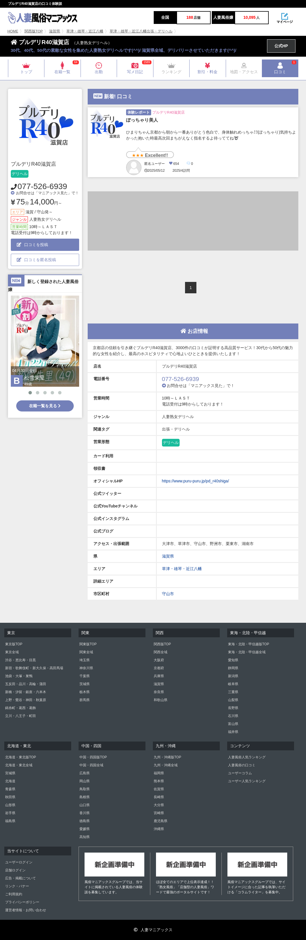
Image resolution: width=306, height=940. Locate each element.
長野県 (233, 708)
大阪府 (159, 660)
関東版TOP (87, 644)
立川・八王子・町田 (20, 716)
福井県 (233, 732)
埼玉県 (84, 660)
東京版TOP (13, 644)
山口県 (84, 805)
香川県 (84, 813)
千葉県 (84, 676)
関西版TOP (33, 31)
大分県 (159, 805)
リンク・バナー (17, 886)
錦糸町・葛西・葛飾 (20, 708)
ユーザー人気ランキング (247, 781)
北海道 (10, 781)
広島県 (84, 773)
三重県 (233, 692)
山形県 (10, 805)
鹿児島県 (160, 821)
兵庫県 (159, 676)
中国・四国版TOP (93, 757)
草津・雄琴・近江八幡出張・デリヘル (141, 31)
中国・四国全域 (91, 765)
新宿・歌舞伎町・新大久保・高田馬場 (34, 668)
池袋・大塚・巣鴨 (18, 676)
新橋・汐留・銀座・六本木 (25, 692)
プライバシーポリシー (22, 902)
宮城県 (10, 773)
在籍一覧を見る (45, 406)
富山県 (233, 724)
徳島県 (84, 821)
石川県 (233, 716)
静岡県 (233, 668)
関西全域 (160, 652)
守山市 (168, 593)
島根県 (84, 797)
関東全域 (86, 652)
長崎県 (159, 797)
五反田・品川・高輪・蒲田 (25, 684)
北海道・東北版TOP (20, 757)
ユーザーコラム (240, 773)
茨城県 (84, 684)
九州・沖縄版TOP (167, 757)
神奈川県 (86, 668)
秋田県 (10, 797)
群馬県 (84, 700)
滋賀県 (54, 31)
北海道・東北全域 (18, 765)
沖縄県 (159, 829)
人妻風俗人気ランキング (247, 757)
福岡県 (159, 773)
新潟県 (233, 676)
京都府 (159, 668)
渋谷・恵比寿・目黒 (20, 660)
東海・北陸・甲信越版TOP (248, 644)
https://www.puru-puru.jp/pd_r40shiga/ (195, 481)
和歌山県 (160, 700)
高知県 (84, 837)
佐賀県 (159, 789)
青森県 (10, 789)
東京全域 (12, 652)
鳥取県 (84, 789)
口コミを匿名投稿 (36, 259)
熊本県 (159, 781)
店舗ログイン (15, 870)
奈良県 (159, 692)
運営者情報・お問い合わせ (25, 910)
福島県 (10, 821)
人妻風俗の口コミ (241, 765)
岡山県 (84, 781)
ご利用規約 (13, 894)
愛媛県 (84, 829)
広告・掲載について (20, 878)
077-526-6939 (42, 186)
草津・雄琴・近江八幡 (84, 31)
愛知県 (233, 660)
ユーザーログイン (18, 862)
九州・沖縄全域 (166, 765)
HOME (12, 31)
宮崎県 (159, 813)
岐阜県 (233, 684)
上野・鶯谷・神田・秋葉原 (25, 700)
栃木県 (84, 692)
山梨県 (233, 700)
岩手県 (10, 813)
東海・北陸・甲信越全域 (247, 652)
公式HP (281, 46)
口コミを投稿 (32, 244)
